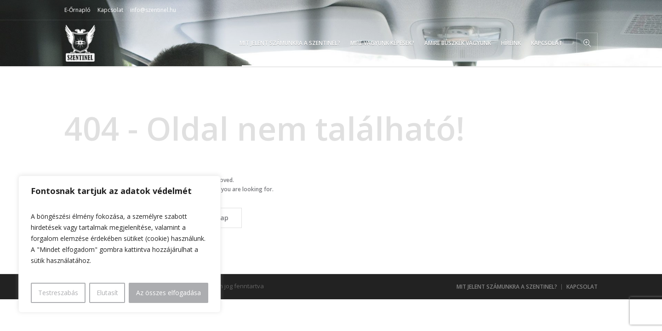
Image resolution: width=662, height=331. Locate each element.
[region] (119, 244)
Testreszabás (58, 292)
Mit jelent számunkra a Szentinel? (507, 287)
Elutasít (107, 292)
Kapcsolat (110, 10)
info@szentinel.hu (153, 10)
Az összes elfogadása (168, 292)
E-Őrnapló (77, 10)
